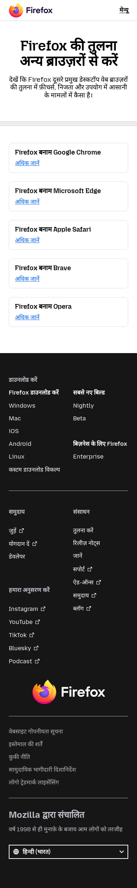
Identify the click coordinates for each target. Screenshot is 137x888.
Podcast (20, 661)
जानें (77, 555)
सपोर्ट (79, 569)
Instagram (23, 608)
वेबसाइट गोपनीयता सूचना (36, 731)
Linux (16, 456)
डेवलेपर (17, 556)
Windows (22, 405)
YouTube (21, 622)
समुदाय (81, 595)
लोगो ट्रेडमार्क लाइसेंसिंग (34, 782)
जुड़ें (12, 530)
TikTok (18, 635)
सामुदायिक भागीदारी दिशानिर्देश (42, 769)
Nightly (83, 405)
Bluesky (20, 648)
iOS (14, 431)
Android (20, 443)
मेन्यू (123, 10)
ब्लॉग (78, 608)
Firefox (68, 692)
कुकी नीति (19, 756)
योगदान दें (19, 543)
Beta (79, 418)
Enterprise (88, 456)
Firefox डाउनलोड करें (34, 392)
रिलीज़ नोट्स (86, 543)
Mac (15, 418)
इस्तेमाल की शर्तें (25, 744)
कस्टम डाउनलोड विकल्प (34, 469)
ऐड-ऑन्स (83, 582)
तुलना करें (83, 530)
